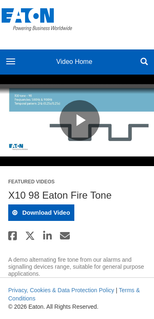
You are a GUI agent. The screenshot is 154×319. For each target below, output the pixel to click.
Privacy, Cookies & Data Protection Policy (61, 290)
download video (45, 212)
